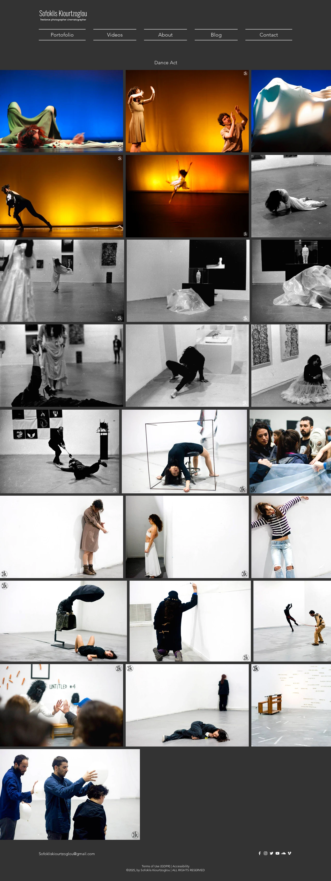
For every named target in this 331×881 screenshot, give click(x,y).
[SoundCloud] (283, 853)
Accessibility (181, 866)
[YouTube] (277, 853)
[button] (64, 34)
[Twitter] (271, 853)
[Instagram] (265, 853)
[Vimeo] (289, 853)
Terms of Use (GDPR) (156, 866)
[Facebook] (259, 853)
